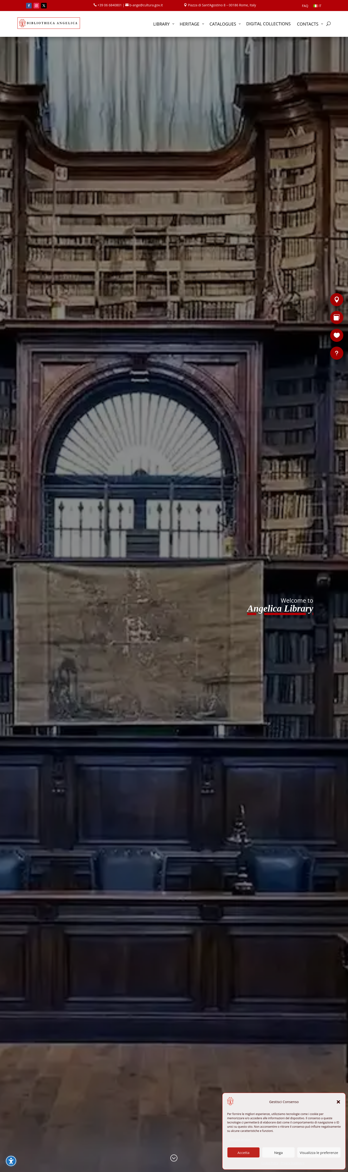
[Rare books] (336, 317)
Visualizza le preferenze (319, 1152)
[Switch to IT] (317, 6)
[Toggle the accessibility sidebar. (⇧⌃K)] (11, 1161)
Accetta (243, 1152)
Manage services (240, 1140)
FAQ (305, 6)
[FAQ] (336, 353)
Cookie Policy (269, 1163)
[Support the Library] (336, 335)
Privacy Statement (292, 1163)
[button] (338, 1102)
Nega (278, 1152)
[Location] (336, 299)
